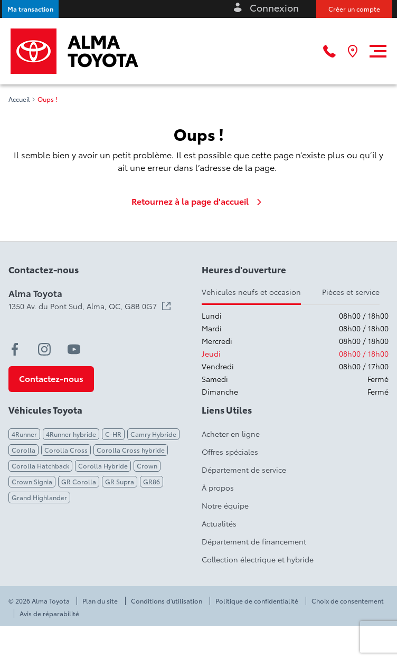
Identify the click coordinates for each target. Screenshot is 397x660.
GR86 (151, 481)
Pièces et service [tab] (351, 291)
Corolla (23, 449)
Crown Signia (32, 481)
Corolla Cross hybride (131, 449)
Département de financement (254, 541)
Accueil (19, 99)
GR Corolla (78, 481)
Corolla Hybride (103, 465)
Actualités (219, 523)
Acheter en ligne (231, 433)
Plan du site (100, 601)
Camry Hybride (153, 433)
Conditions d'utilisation (166, 601)
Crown (147, 465)
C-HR (113, 433)
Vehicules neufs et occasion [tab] (251, 291)
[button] (30, 9)
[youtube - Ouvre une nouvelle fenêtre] (74, 349)
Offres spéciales (230, 451)
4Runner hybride (71, 433)
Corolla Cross (66, 449)
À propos (218, 487)
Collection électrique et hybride (258, 559)
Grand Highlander (39, 497)
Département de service (244, 469)
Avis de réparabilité (49, 613)
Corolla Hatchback (40, 465)
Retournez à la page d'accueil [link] (198, 201)
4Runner (24, 433)
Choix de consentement (347, 601)
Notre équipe (225, 505)
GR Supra (119, 481)
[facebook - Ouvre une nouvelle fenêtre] (14, 349)
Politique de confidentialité (256, 601)
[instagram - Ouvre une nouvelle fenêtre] (44, 349)
